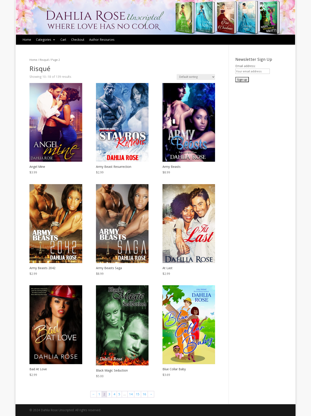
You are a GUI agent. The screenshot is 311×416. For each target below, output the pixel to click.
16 (144, 394)
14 (131, 394)
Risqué (44, 60)
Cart (63, 40)
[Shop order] (196, 77)
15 (137, 394)
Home (26, 40)
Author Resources (101, 40)
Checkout (77, 40)
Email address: (245, 66)
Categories (43, 40)
